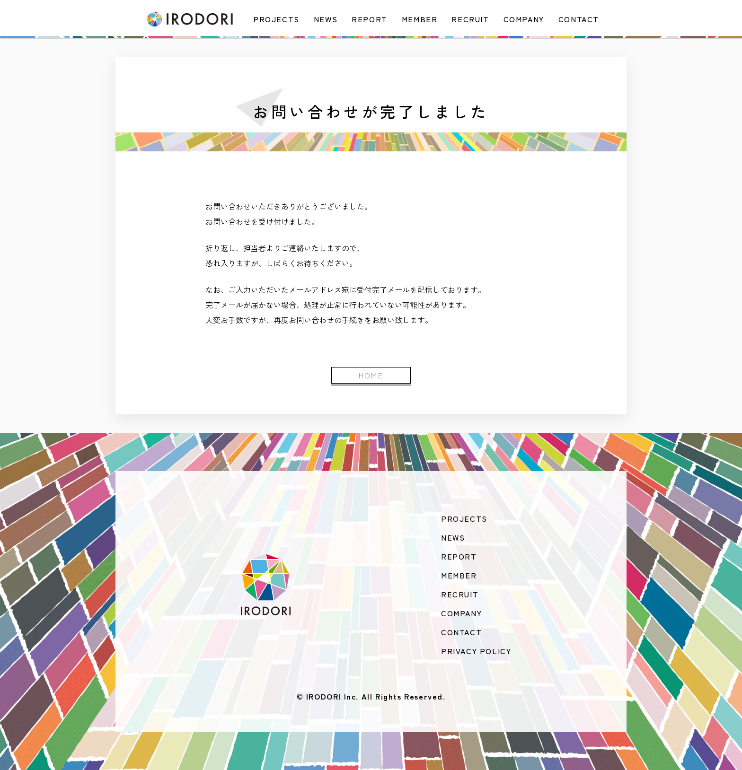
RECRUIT (470, 19)
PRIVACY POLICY (476, 651)
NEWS (325, 19)
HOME (371, 375)
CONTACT (578, 19)
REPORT (370, 19)
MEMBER (420, 19)
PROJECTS (276, 19)
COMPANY (524, 19)
